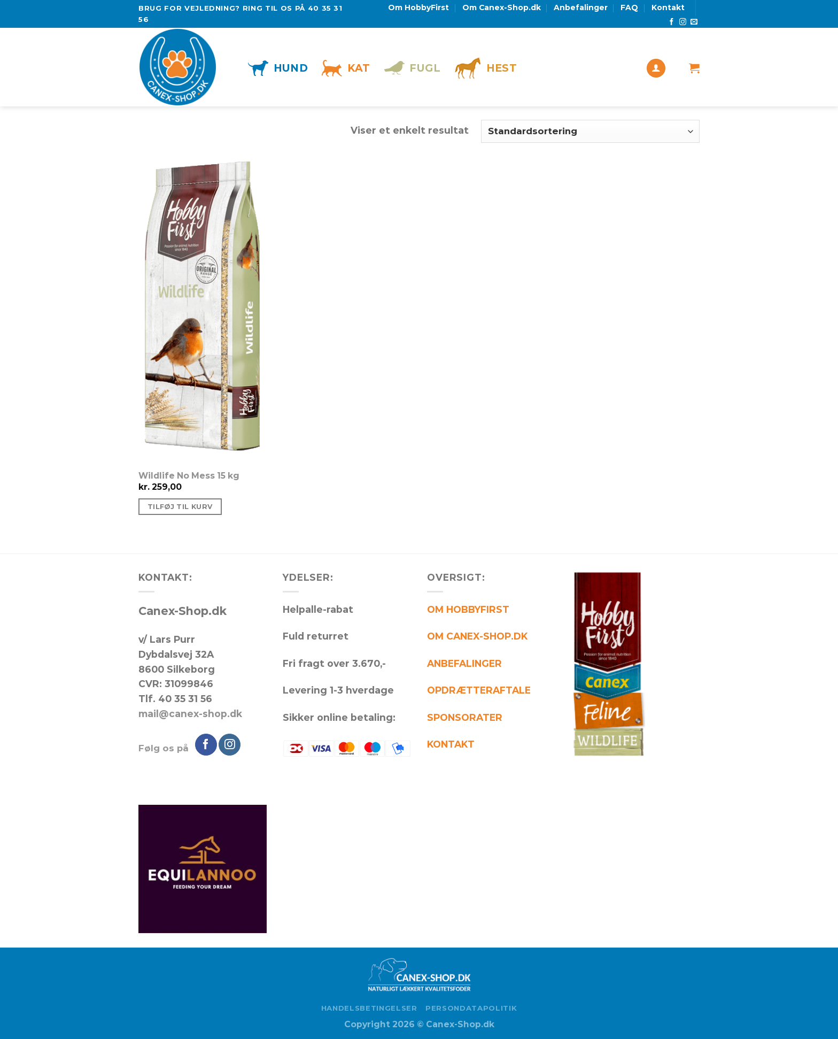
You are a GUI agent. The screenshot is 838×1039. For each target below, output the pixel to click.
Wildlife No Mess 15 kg (188, 476)
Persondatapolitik (471, 1008)
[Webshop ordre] (590, 131)
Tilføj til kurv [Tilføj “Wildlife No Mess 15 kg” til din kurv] (180, 507)
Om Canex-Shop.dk (501, 7)
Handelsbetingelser (369, 1008)
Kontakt (668, 7)
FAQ (629, 7)
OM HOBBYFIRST (468, 609)
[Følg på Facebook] (671, 22)
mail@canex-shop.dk (190, 713)
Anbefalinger (581, 7)
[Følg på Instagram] (682, 22)
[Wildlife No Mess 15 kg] (227, 311)
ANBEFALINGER (464, 663)
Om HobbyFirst (418, 7)
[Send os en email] (693, 22)
